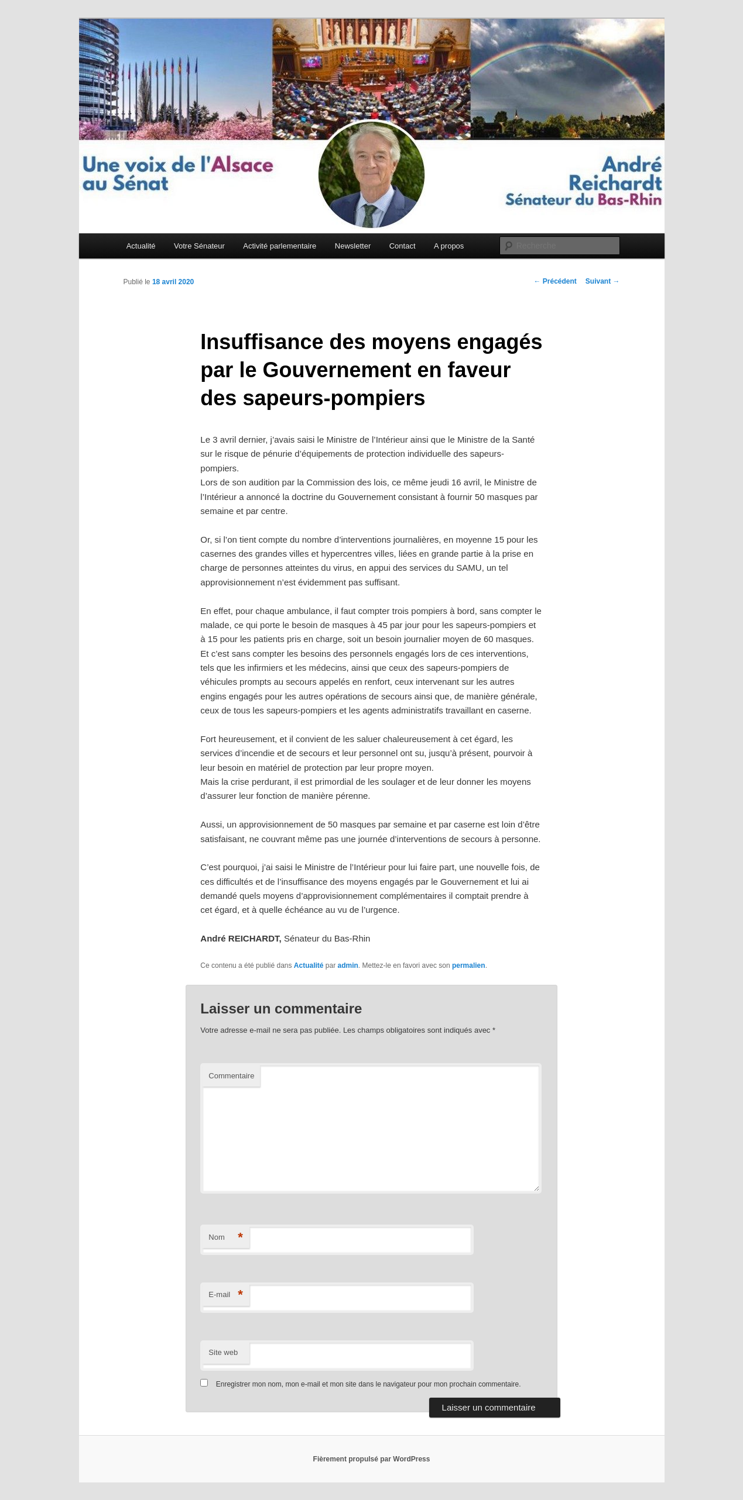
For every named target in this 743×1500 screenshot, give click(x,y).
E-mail (225, 1295)
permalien (468, 965)
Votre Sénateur (199, 246)
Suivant (603, 281)
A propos (449, 246)
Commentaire (231, 1075)
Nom (225, 1237)
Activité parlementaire (279, 246)
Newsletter (353, 246)
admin (348, 965)
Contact (402, 246)
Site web (223, 1352)
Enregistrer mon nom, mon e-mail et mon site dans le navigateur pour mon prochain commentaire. (368, 1384)
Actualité (141, 246)
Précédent (554, 281)
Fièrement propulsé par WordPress (371, 1459)
